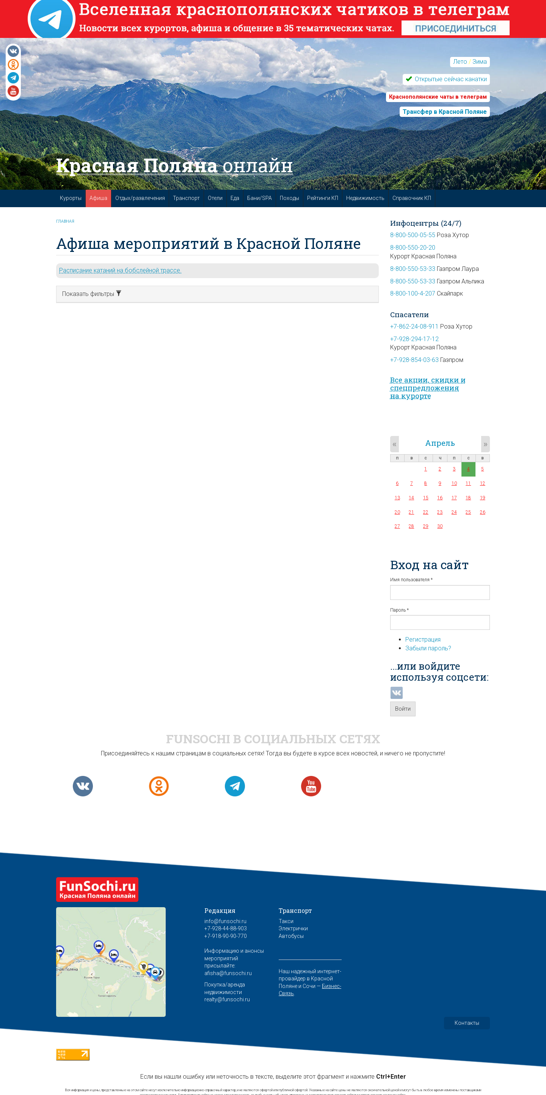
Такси (286, 921)
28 (411, 526)
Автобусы (291, 936)
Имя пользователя (411, 579)
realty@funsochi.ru (227, 999)
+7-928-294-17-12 (414, 339)
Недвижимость (365, 198)
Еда (235, 198)
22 (425, 512)
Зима (479, 61)
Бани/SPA (259, 198)
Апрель (440, 443)
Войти (403, 708)
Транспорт (186, 198)
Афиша (98, 198)
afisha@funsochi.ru (228, 973)
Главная (65, 221)
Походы (289, 198)
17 (454, 497)
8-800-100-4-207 (412, 293)
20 (397, 512)
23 (439, 512)
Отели (215, 198)
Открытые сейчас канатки (450, 79)
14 (411, 497)
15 (425, 497)
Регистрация (423, 639)
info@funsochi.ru (225, 921)
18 (468, 497)
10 (454, 483)
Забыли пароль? (428, 648)
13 (397, 497)
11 (468, 483)
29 (425, 526)
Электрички (293, 928)
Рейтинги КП (322, 198)
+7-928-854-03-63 (414, 359)
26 (482, 512)
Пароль (399, 610)
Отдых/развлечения (140, 198)
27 (397, 526)
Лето (460, 61)
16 (439, 497)
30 (439, 526)
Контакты (467, 1023)
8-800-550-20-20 (412, 247)
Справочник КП (411, 198)
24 (454, 512)
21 (411, 512)
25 (468, 512)
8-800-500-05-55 (412, 235)
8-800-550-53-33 (412, 268)
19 (482, 497)
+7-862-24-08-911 (414, 326)
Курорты (71, 198)
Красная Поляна (174, 165)
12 (482, 483)
